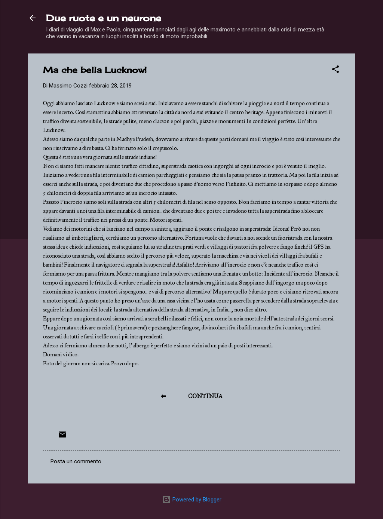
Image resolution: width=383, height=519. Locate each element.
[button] (335, 70)
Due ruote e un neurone (103, 18)
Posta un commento (75, 461)
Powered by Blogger (191, 499)
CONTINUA (205, 396)
